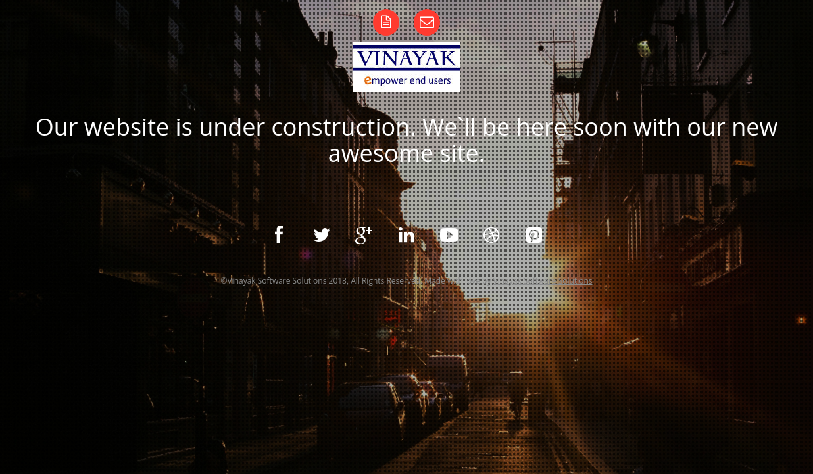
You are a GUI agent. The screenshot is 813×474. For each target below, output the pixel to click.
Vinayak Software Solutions (543, 280)
